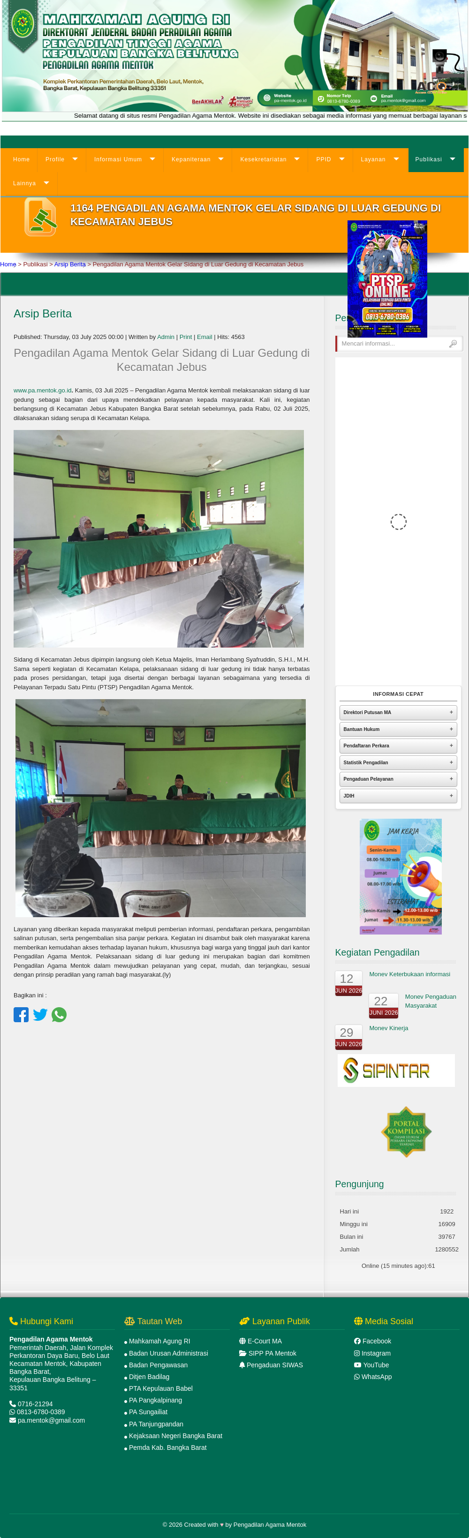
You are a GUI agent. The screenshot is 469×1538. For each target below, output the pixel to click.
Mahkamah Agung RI (159, 1341)
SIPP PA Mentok (272, 1353)
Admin (165, 336)
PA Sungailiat (148, 1412)
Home (21, 159)
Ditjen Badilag (149, 1376)
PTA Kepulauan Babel (161, 1388)
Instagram (376, 1353)
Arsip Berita (70, 264)
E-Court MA (265, 1341)
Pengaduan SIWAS (275, 1365)
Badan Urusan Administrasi (168, 1353)
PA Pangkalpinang (155, 1400)
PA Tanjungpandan (156, 1424)
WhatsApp (377, 1376)
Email (204, 336)
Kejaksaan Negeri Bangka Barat (175, 1436)
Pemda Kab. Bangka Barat (168, 1447)
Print (186, 336)
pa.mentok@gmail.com (51, 1420)
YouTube (376, 1365)
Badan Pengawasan (158, 1365)
